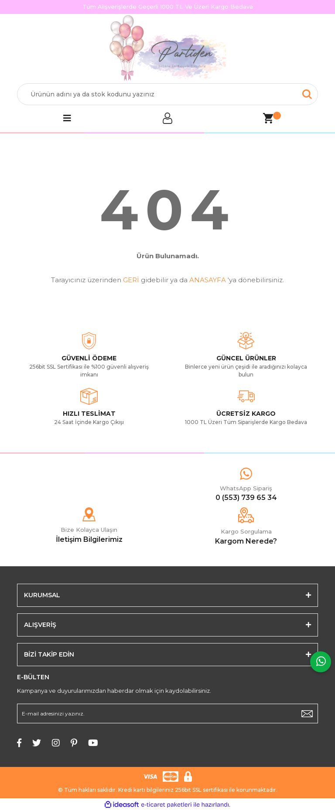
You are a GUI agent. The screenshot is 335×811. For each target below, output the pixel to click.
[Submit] (307, 713)
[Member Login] (167, 118)
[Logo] (167, 49)
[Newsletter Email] (167, 713)
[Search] (167, 94)
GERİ (131, 280)
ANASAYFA (207, 280)
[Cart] (268, 118)
